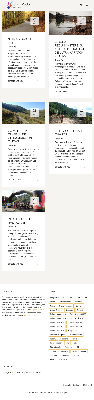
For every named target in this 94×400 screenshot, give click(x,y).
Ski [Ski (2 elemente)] (78, 347)
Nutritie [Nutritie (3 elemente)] (75, 343)
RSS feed (87, 385)
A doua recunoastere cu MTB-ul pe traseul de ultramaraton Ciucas (70, 49)
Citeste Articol (23, 81)
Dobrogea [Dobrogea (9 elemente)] (69, 310)
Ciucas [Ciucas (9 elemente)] (52, 306)
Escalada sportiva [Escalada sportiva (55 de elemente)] (75, 335)
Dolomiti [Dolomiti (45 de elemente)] (80, 310)
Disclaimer (77, 385)
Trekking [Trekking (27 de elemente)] (53, 355)
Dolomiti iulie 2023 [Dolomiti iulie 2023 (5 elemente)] (75, 327)
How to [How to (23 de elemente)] (74, 339)
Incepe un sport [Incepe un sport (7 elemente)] (56, 343)
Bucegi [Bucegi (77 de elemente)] (52, 302)
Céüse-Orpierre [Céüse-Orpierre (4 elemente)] (56, 310)
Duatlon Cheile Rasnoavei (20, 221)
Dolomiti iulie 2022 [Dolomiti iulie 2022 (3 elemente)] (57, 327)
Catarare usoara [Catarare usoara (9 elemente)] (65, 302)
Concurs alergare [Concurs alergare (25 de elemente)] (65, 306)
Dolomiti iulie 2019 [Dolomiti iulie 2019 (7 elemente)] (77, 318)
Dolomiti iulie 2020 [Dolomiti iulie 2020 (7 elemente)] (57, 322)
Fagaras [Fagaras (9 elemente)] (53, 339)
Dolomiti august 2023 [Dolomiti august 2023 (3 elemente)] (78, 314)
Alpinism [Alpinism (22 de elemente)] (70, 298)
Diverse (10, 47)
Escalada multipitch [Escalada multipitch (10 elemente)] (57, 335)
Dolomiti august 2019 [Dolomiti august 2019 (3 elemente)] (58, 314)
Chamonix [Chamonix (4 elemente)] (79, 302)
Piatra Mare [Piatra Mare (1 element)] (69, 347)
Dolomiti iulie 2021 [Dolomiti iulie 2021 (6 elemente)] (75, 322)
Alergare (10, 227)
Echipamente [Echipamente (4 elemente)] (73, 331)
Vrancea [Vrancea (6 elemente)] (75, 355)
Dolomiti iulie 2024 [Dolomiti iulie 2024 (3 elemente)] (57, 331)
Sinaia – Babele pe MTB (22, 41)
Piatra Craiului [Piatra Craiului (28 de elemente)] (55, 347)
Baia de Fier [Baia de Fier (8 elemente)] (82, 298)
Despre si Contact (37, 310)
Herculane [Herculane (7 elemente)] (64, 339)
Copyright (67, 385)
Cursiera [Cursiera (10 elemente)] (79, 306)
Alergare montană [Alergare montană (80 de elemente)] (57, 298)
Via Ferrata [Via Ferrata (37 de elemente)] (64, 355)
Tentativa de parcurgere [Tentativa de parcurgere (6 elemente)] (59, 351)
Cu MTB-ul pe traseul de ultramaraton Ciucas (20, 136)
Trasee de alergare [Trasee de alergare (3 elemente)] (79, 351)
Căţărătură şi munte (22, 372)
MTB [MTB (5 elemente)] (67, 343)
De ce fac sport (29, 315)
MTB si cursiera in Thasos (69, 132)
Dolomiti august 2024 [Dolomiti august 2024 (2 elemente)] (58, 318)
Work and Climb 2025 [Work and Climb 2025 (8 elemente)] (58, 359)
